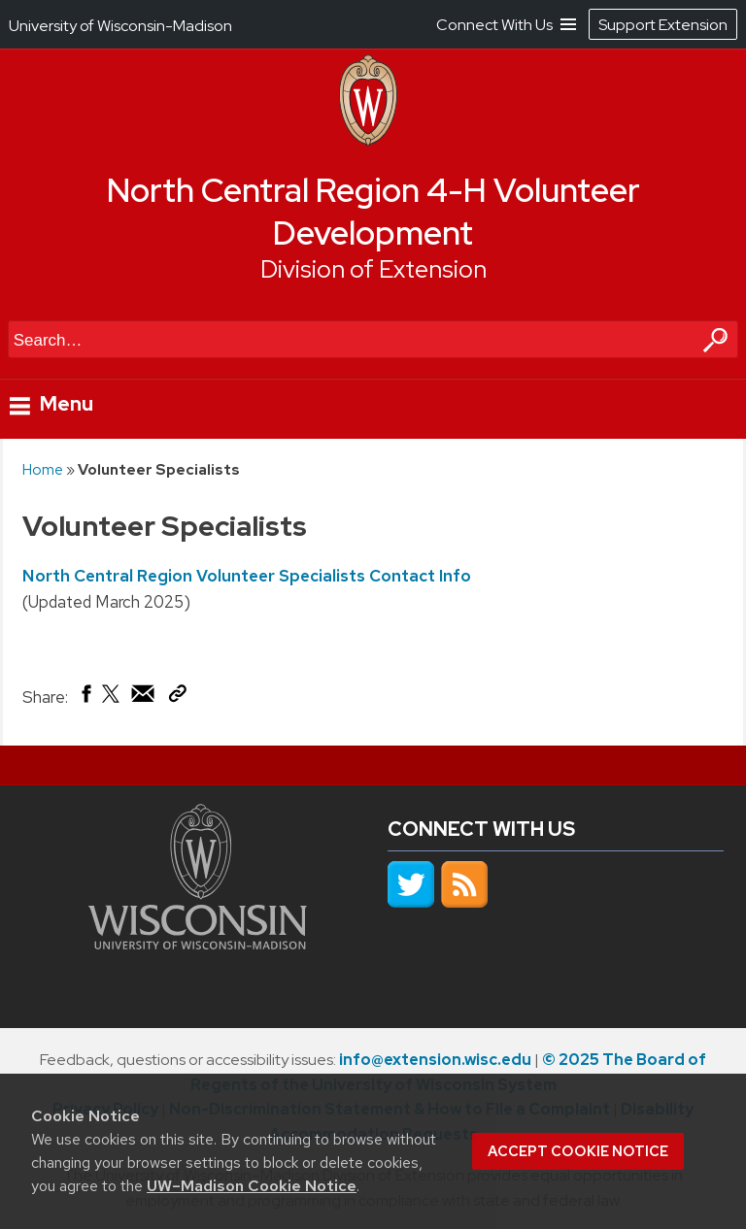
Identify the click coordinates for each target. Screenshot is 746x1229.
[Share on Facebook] (85, 698)
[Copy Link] (177, 697)
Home (42, 469)
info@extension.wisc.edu (435, 1059)
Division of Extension (373, 269)
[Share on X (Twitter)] (111, 701)
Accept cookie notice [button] (578, 1151)
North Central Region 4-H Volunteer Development (373, 212)
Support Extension (663, 25)
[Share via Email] (143, 698)
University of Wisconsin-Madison (120, 26)
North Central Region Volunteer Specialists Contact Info (246, 575)
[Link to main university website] (197, 943)
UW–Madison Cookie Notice (251, 1186)
